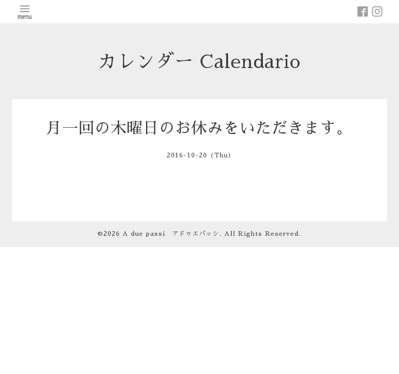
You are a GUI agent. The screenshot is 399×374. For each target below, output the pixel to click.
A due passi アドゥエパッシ (171, 234)
